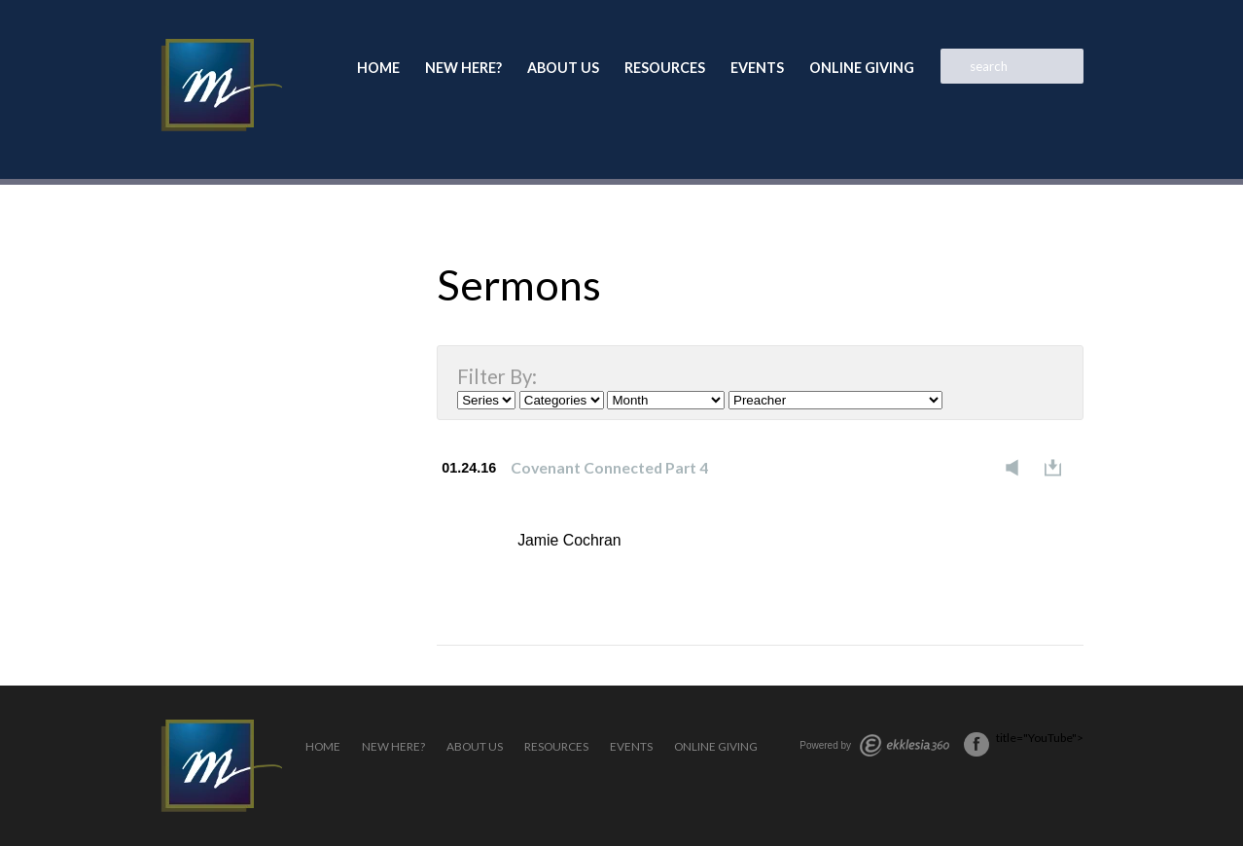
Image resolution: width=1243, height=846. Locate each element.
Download (1058, 467)
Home (378, 67)
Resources (664, 67)
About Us (563, 67)
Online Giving (861, 67)
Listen (1017, 467)
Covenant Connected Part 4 (609, 467)
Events (757, 67)
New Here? (463, 67)
